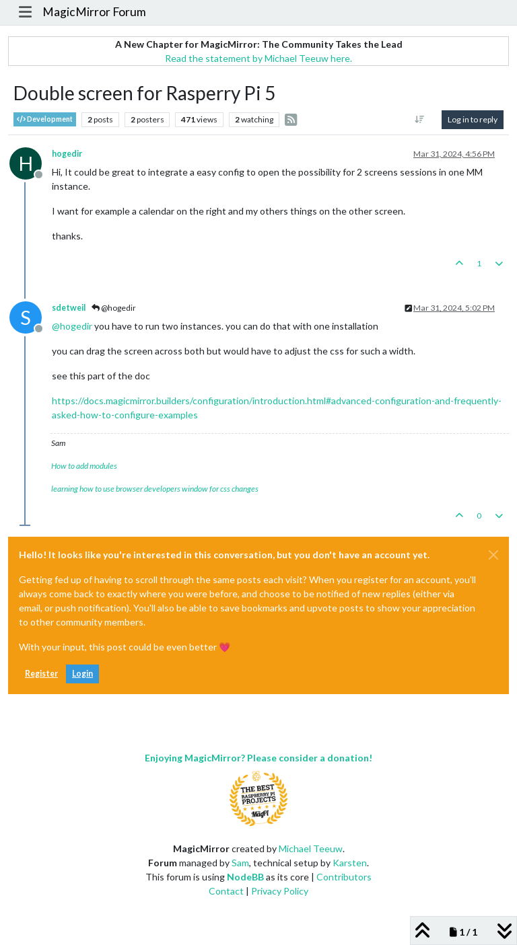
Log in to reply (472, 119)
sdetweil (68, 308)
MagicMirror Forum (94, 12)
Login (82, 674)
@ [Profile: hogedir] (72, 326)
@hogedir (114, 308)
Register (41, 674)
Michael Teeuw (311, 848)
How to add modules (84, 466)
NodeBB (245, 876)
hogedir (67, 154)
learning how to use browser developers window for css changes (154, 489)
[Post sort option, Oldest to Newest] (420, 119)
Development (45, 119)
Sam (240, 862)
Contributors (344, 876)
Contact (226, 891)
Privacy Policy (279, 891)
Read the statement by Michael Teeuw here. (258, 58)
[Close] (493, 555)
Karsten (350, 862)
